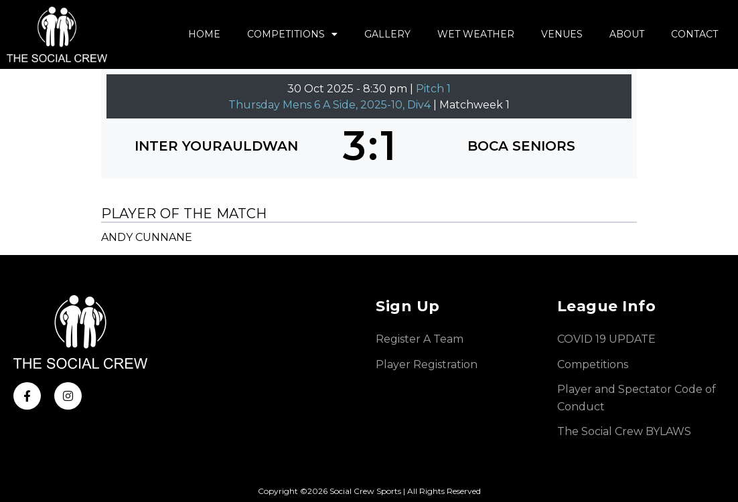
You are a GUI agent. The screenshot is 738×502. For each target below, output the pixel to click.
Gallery (387, 34)
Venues (562, 34)
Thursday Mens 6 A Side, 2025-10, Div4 (330, 104)
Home (204, 34)
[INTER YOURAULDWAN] (216, 146)
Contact (694, 34)
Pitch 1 (433, 88)
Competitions (292, 34)
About (626, 34)
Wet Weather (475, 34)
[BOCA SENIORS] (522, 146)
